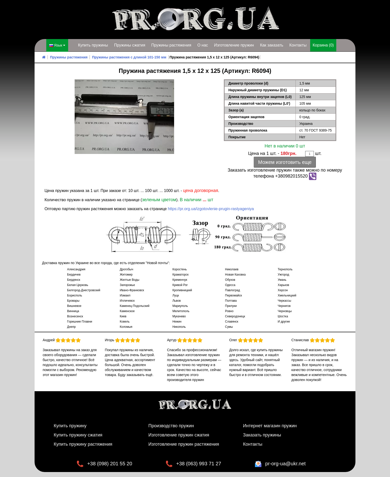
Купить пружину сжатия (78, 434)
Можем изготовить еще (285, 162)
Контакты (297, 45)
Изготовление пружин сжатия (178, 434)
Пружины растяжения (171, 45)
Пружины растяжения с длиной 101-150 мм (129, 57)
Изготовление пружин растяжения (183, 444)
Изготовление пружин (234, 45)
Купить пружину (70, 425)
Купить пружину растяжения (83, 444)
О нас (202, 45)
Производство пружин (171, 425)
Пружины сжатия (129, 45)
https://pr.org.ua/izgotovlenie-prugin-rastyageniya (211, 209)
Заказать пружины (262, 434)
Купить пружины (93, 45)
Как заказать (271, 45)
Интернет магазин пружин (270, 425)
